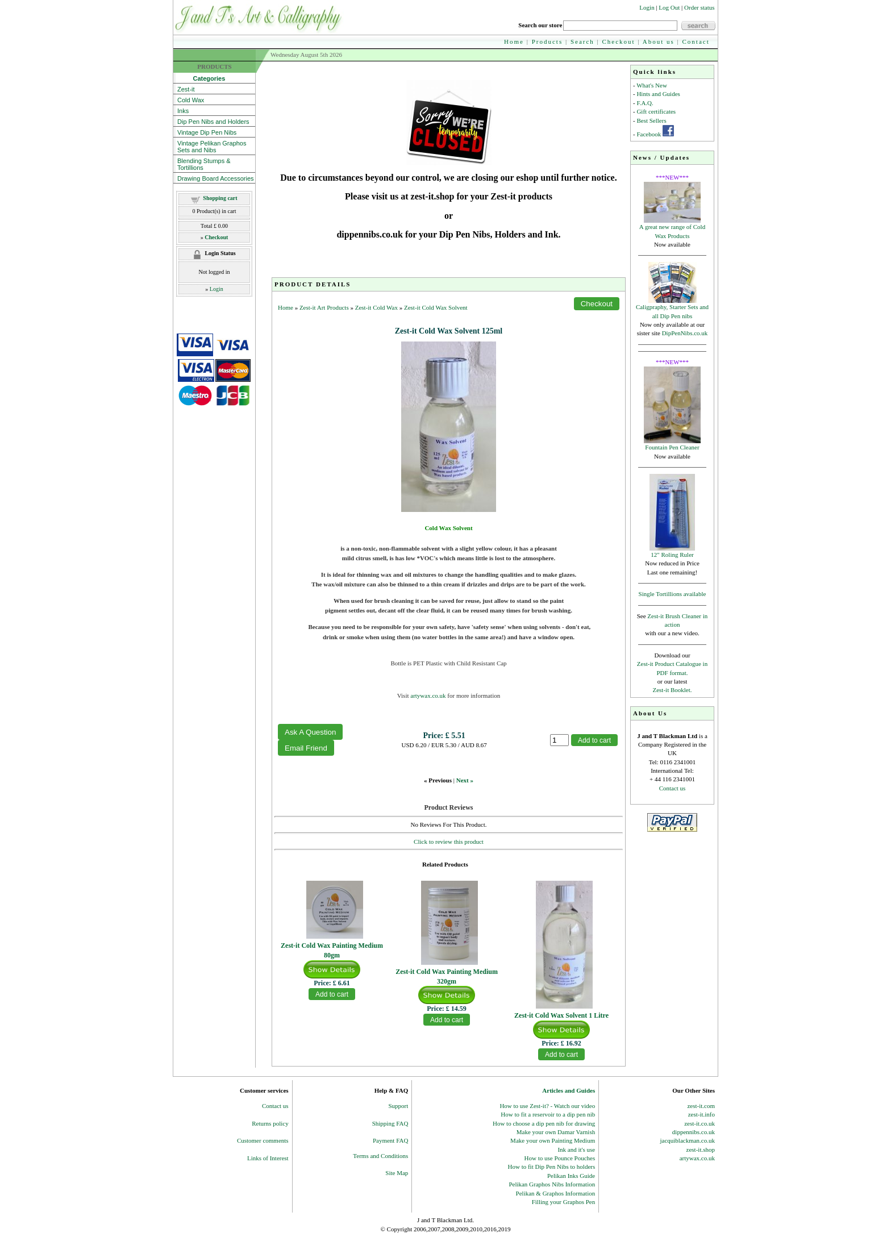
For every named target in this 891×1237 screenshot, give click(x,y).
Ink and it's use (576, 1149)
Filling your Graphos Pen (564, 1201)
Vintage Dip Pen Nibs (206, 132)
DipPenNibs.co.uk (685, 333)
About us (659, 41)
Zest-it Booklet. (672, 689)
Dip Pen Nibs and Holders (213, 121)
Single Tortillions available (672, 593)
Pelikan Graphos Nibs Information (552, 1184)
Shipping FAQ (390, 1123)
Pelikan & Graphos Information (556, 1193)
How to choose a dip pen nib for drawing (544, 1123)
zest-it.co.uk (699, 1123)
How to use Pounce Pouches (560, 1158)
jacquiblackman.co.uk (687, 1140)
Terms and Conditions (380, 1155)
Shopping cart (220, 198)
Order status (699, 7)
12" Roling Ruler (672, 554)
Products (547, 41)
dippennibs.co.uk (693, 1131)
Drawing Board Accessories (215, 178)
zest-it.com (701, 1105)
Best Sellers (651, 120)
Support (399, 1105)
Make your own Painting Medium (552, 1140)
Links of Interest (268, 1158)
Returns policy (270, 1123)
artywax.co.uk (428, 695)
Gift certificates (656, 111)
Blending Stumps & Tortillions (204, 164)
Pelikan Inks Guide (571, 1175)
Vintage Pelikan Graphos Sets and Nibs (212, 146)
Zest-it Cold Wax (376, 307)
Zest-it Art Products (324, 307)
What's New (651, 85)
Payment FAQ (390, 1140)
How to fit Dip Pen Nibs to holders (552, 1166)
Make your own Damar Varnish (556, 1131)
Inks (183, 110)
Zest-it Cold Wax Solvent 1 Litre (561, 1015)
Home (514, 41)
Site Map (396, 1172)
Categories (201, 78)
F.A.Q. (644, 102)
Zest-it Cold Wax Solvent (436, 307)
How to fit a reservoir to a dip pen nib (548, 1114)
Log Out (669, 7)
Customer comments (263, 1140)
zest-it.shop (700, 1149)
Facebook (648, 134)
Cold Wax (190, 100)
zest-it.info (701, 1114)
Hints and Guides (658, 93)
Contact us (672, 788)
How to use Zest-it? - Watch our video (547, 1105)
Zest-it (186, 89)
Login (646, 7)
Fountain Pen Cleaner (672, 447)
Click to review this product (449, 841)
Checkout (618, 41)
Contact (696, 41)
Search (582, 41)
